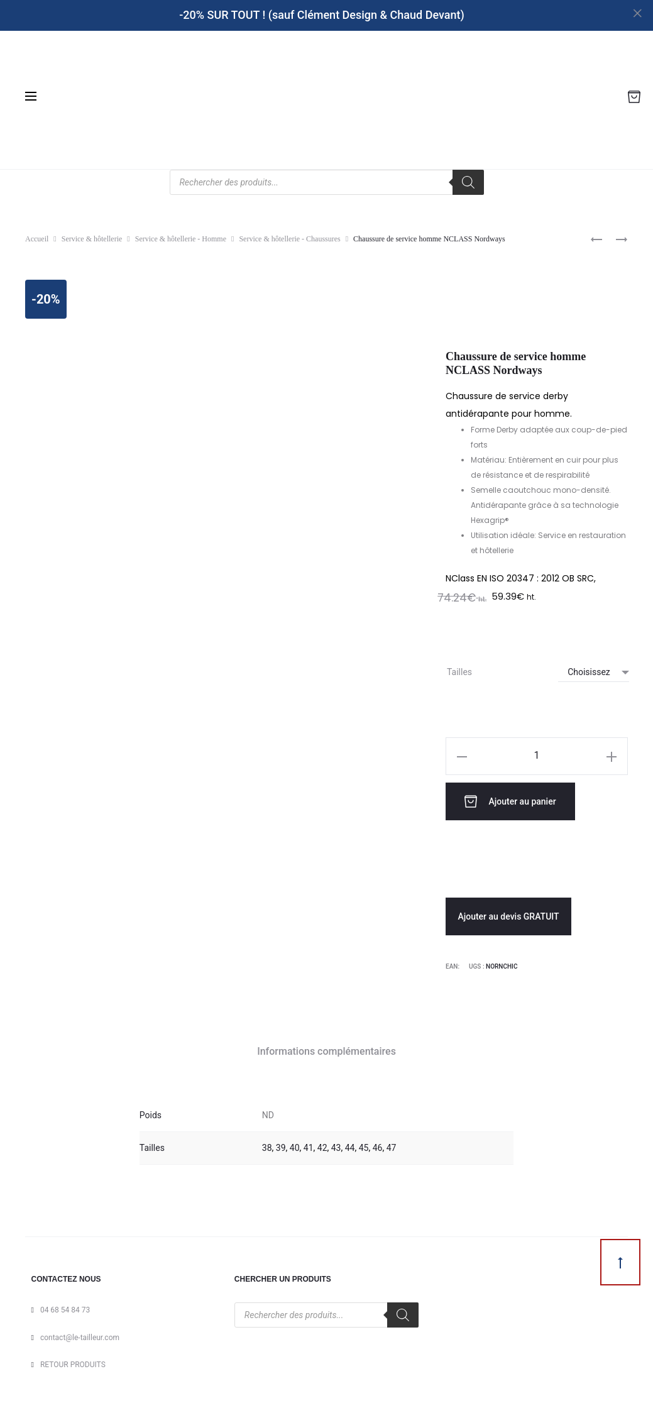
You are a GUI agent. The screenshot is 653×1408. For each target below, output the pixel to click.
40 (295, 1145)
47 (392, 1145)
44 (350, 1145)
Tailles (459, 672)
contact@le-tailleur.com (79, 1334)
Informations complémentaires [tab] (326, 1048)
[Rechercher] (468, 182)
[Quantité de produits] (536, 755)
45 (364, 1145)
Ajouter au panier (515, 799)
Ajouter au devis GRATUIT (508, 913)
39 (281, 1145)
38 (267, 1145)
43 (336, 1145)
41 (309, 1145)
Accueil (36, 238)
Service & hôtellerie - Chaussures (289, 238)
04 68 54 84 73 (65, 1306)
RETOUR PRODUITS (73, 1361)
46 (378, 1145)
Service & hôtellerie (92, 238)
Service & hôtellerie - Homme (180, 238)
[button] (462, 756)
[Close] (637, 12)
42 (322, 1145)
